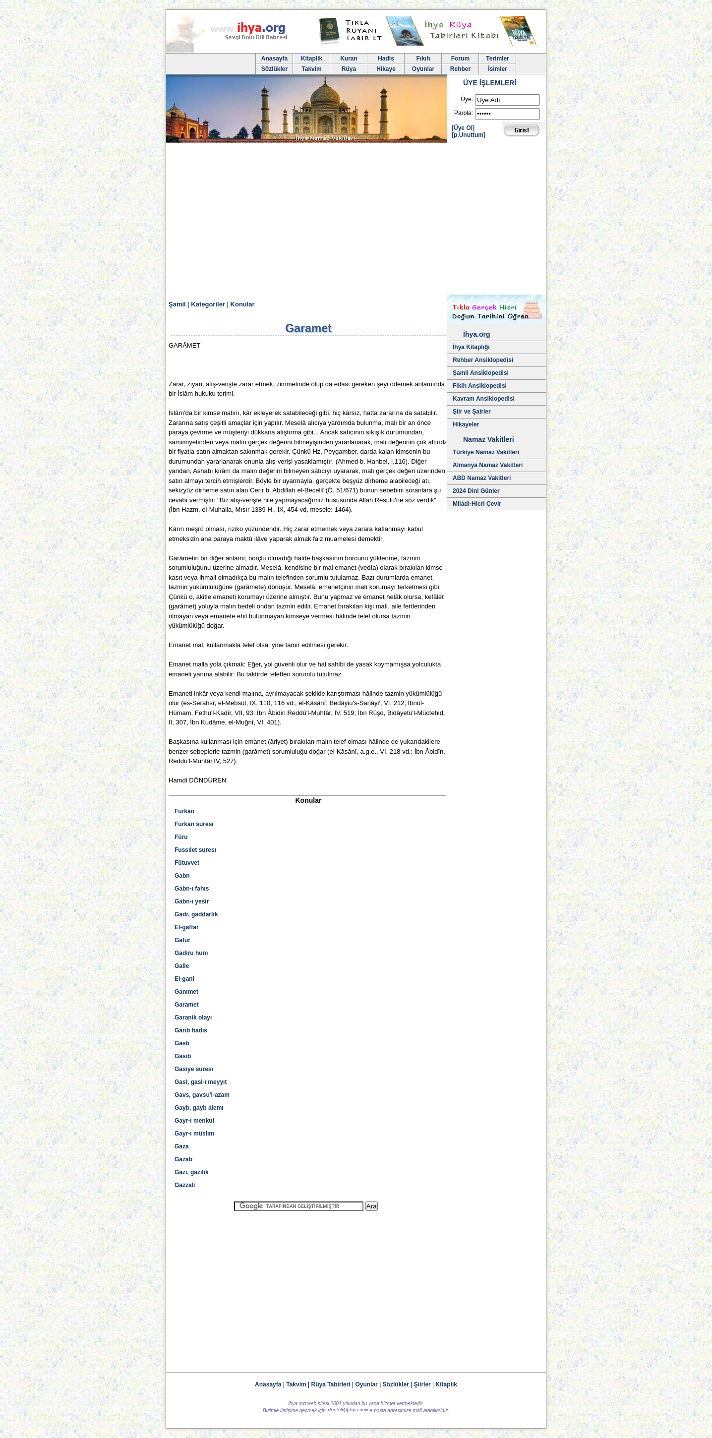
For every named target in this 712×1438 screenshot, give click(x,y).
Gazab (183, 1159)
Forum (460, 58)
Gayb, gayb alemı (199, 1107)
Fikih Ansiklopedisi (480, 385)
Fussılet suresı (195, 849)
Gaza (182, 1146)
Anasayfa (274, 58)
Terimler (497, 58)
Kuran (348, 58)
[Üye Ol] (463, 127)
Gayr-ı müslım (194, 1133)
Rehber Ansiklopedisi (483, 360)
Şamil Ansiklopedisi (481, 372)
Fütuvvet (187, 862)
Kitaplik (311, 58)
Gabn (182, 875)
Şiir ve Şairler (472, 411)
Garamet (187, 1004)
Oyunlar (423, 68)
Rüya (349, 68)
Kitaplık (446, 1384)
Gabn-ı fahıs (192, 888)
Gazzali (185, 1185)
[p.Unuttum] (468, 134)
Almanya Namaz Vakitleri (488, 465)
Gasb (182, 1043)
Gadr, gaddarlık (196, 914)
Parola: (463, 113)
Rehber (460, 68)
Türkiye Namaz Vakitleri (486, 452)
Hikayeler (466, 424)
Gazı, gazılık (192, 1172)
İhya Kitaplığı (471, 347)
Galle (182, 965)
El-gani (184, 978)
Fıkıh (423, 58)
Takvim (311, 68)
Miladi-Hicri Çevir (477, 503)
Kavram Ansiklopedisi (484, 398)
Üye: (467, 99)
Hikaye (386, 68)
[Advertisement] (356, 220)
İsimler (497, 68)
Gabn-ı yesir (192, 901)
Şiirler (422, 1384)
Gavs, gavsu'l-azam (202, 1094)
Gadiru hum (191, 953)
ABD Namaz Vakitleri (482, 478)
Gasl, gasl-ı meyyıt (201, 1081)
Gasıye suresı (194, 1069)
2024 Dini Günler (476, 490)
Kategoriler (208, 304)
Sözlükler (274, 68)
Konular (243, 304)
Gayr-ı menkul (194, 1120)
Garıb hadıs (191, 1030)
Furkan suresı (194, 824)
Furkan (184, 811)
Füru (181, 837)
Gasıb (183, 1056)
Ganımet (186, 991)
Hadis (386, 58)
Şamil (177, 304)
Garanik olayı (193, 1017)
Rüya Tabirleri (331, 1384)
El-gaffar (187, 927)
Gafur (182, 940)
